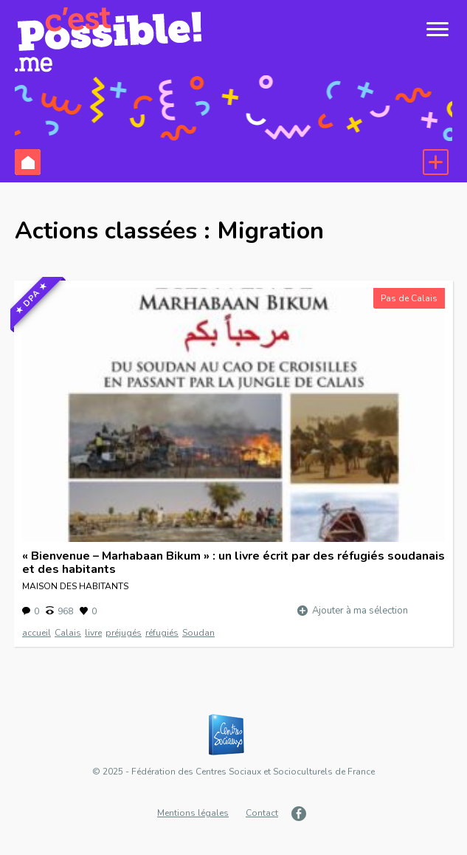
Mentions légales (193, 813)
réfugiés (162, 633)
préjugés (123, 633)
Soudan (198, 633)
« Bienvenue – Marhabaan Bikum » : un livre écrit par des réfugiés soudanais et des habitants (233, 562)
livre (93, 633)
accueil (36, 633)
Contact (262, 813)
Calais (68, 633)
